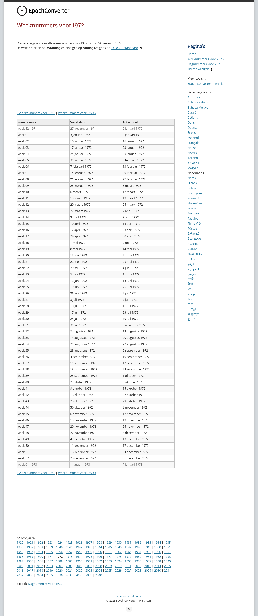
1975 (88, 557)
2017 (30, 571)
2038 (79, 575)
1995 (128, 561)
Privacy (121, 596)
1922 (39, 543)
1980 (138, 557)
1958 (79, 552)
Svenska (193, 213)
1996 (138, 561)
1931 (128, 543)
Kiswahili (194, 163)
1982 (157, 557)
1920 (20, 543)
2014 (157, 566)
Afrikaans (194, 97)
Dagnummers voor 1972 (45, 584)
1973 (69, 557)
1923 (49, 543)
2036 (59, 575)
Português (195, 193)
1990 (79, 561)
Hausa (192, 148)
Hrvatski (193, 153)
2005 (69, 566)
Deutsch (193, 128)
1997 (147, 561)
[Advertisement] (84, 82)
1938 (39, 547)
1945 (108, 547)
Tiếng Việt (194, 223)
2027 (128, 571)
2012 (138, 566)
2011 (128, 566)
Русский (193, 244)
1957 (69, 552)
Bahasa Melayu (198, 108)
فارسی (192, 274)
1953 (30, 552)
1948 (138, 547)
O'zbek (192, 183)
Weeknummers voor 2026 (206, 59)
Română (193, 198)
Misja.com (145, 600)
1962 (118, 552)
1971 (49, 557)
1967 (167, 552)
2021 (69, 571)
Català (192, 113)
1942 (79, 547)
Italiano (193, 158)
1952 (20, 552)
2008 (98, 566)
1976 (98, 557)
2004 (59, 566)
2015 (167, 566)
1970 (39, 557)
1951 (167, 547)
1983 (167, 557)
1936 (20, 547)
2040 (98, 575)
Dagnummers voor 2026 (204, 64)
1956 (59, 552)
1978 (118, 557)
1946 (118, 547)
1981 (147, 557)
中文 (191, 304)
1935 (167, 543)
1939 (49, 547)
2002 (39, 566)
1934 (157, 543)
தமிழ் (191, 294)
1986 (39, 561)
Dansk (192, 123)
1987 (49, 561)
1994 (118, 561)
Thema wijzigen (201, 69)
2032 (20, 575)
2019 (49, 571)
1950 (157, 547)
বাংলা (191, 289)
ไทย (190, 299)
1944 (98, 547)
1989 (69, 561)
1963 (128, 552)
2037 (69, 575)
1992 (98, 561)
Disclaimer (134, 596)
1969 (30, 557)
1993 (108, 561)
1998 (157, 561)
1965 (147, 552)
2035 (49, 575)
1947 (128, 547)
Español (193, 138)
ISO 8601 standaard (124, 48)
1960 (98, 552)
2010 (118, 566)
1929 (108, 543)
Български (195, 238)
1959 (88, 552)
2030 (157, 571)
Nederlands (196, 173)
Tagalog (193, 218)
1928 (98, 543)
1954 (39, 552)
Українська (195, 254)
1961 (108, 552)
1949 (147, 547)
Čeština (193, 118)
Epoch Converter (126, 600)
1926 (79, 543)
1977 (108, 557)
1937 (30, 547)
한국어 (192, 319)
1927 (88, 543)
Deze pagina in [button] (200, 92)
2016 (20, 571)
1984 (20, 561)
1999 (167, 561)
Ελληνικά (193, 233)
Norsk (192, 178)
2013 (147, 566)
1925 (69, 543)
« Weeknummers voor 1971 (36, 113)
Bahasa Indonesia (200, 102)
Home (192, 54)
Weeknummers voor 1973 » (77, 113)
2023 (88, 571)
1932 (138, 543)
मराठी (191, 279)
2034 (39, 575)
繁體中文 (193, 314)
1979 (128, 557)
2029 (147, 571)
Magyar (193, 168)
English (193, 133)
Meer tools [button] (197, 78)
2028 (138, 571)
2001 (30, 566)
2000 (20, 566)
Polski (192, 188)
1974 (79, 557)
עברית (192, 259)
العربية (193, 269)
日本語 (192, 309)
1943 (88, 547)
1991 (88, 561)
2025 (108, 571)
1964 (138, 552)
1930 (118, 543)
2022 (79, 571)
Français (193, 143)
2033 (30, 575)
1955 (49, 552)
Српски (192, 249)
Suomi (192, 208)
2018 (39, 571)
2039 (88, 575)
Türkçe (192, 228)
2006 (79, 566)
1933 (147, 543)
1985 (30, 561)
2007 (88, 566)
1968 (20, 557)
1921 (30, 543)
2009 (108, 566)
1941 (69, 547)
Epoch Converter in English (206, 84)
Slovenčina (195, 203)
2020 (59, 571)
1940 (59, 547)
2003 (49, 566)
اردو (191, 264)
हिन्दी (190, 284)
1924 (59, 543)
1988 (59, 561)
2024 (98, 571)
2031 (167, 571)
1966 (157, 552)
